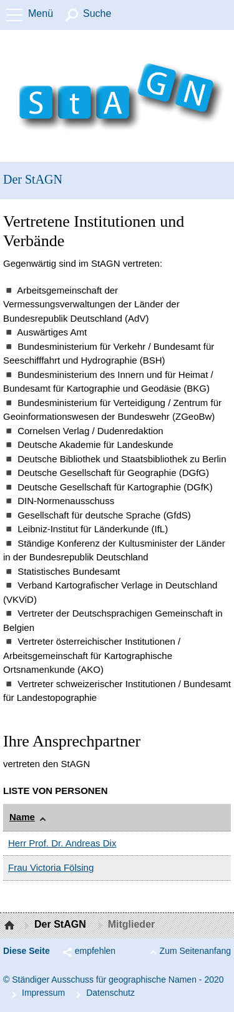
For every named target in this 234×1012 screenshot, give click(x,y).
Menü (40, 13)
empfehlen (95, 951)
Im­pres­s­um (43, 993)
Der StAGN (32, 179)
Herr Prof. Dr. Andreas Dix (62, 843)
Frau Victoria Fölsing (51, 867)
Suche (97, 13)
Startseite (11, 925)
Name (22, 816)
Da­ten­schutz (110, 993)
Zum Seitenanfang (195, 951)
